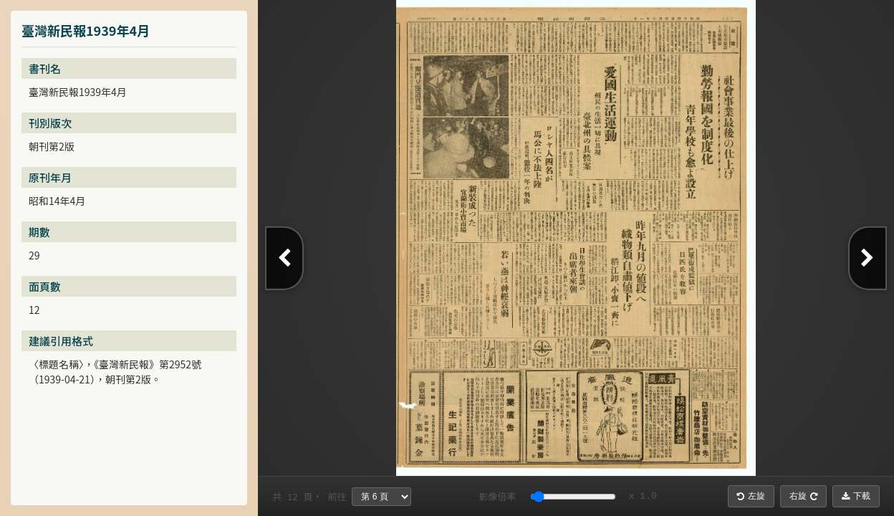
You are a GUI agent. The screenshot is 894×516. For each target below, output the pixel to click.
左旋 (751, 496)
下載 (856, 496)
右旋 (803, 496)
